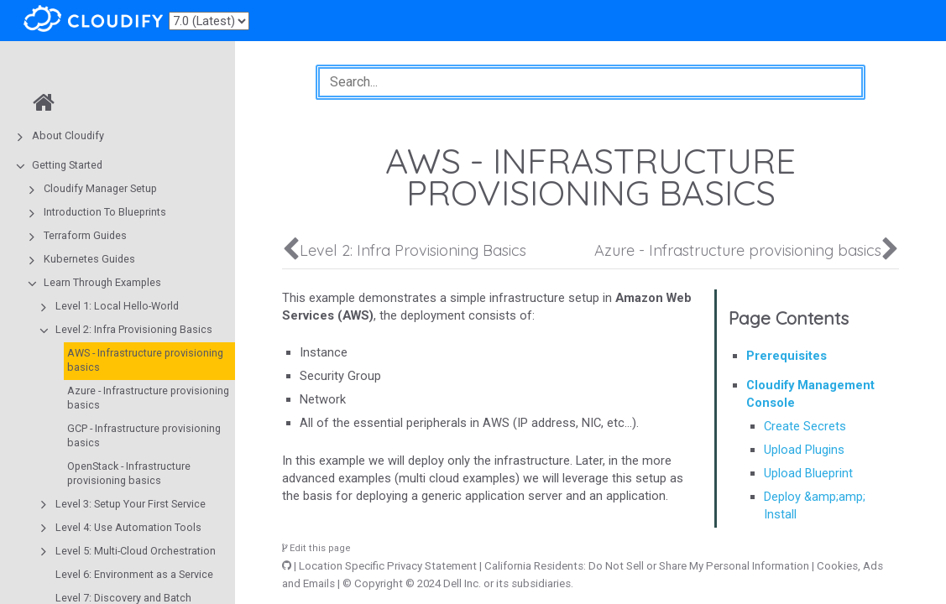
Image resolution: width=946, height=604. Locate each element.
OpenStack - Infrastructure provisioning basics (129, 473)
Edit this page (316, 548)
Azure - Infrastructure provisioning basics (148, 397)
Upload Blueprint (808, 473)
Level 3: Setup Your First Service (130, 503)
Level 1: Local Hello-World (117, 305)
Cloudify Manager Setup (100, 188)
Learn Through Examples (102, 282)
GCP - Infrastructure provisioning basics (144, 435)
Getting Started (67, 165)
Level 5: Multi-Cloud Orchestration (135, 550)
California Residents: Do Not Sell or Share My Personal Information (646, 566)
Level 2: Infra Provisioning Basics (133, 329)
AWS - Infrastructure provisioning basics (145, 359)
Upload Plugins (804, 449)
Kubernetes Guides (89, 259)
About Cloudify (68, 135)
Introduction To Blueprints (105, 212)
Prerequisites (786, 355)
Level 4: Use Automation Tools (128, 527)
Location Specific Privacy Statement (388, 566)
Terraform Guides (85, 235)
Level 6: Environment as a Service (134, 574)
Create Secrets (805, 426)
